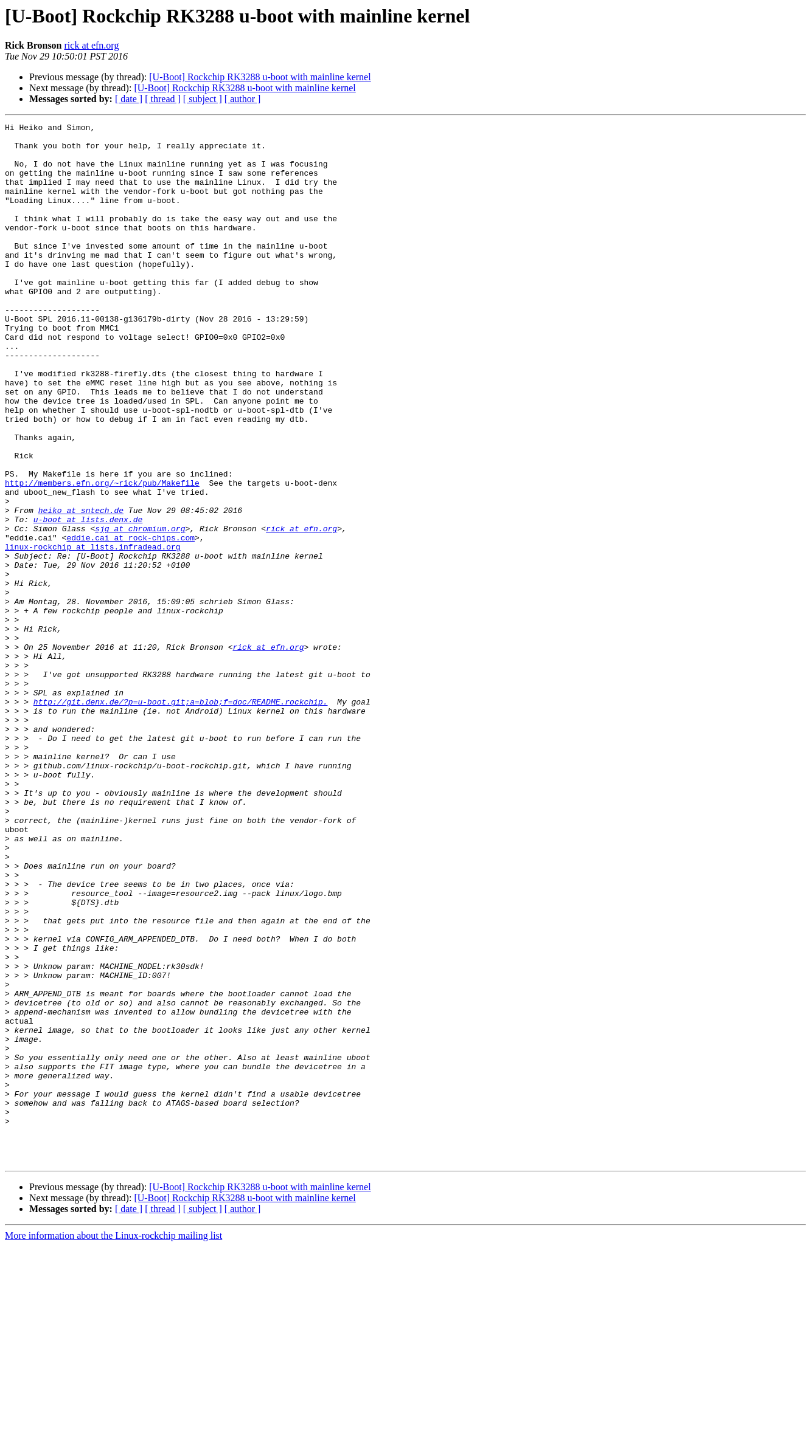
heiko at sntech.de (81, 588)
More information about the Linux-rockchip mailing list (113, 1443)
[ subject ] (202, 99)
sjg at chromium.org (140, 610)
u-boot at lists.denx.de (87, 599)
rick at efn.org (91, 45)
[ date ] (128, 99)
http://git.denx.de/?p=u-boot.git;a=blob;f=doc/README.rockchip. (180, 818)
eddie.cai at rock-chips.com (130, 621)
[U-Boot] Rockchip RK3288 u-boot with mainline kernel (260, 77)
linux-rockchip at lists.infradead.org (93, 632)
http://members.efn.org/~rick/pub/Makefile (102, 555)
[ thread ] (163, 99)
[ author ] (243, 99)
